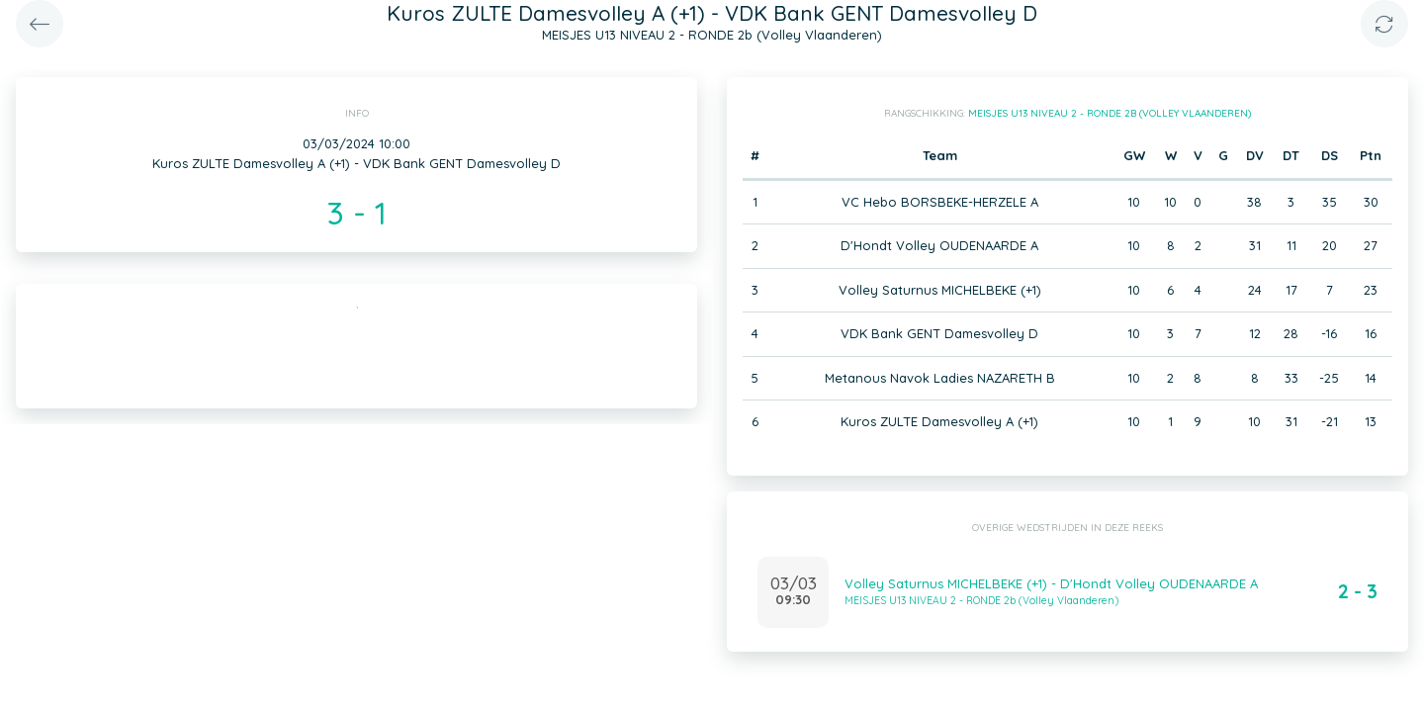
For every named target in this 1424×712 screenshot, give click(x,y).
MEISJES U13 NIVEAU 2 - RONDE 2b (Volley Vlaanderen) (1109, 113)
